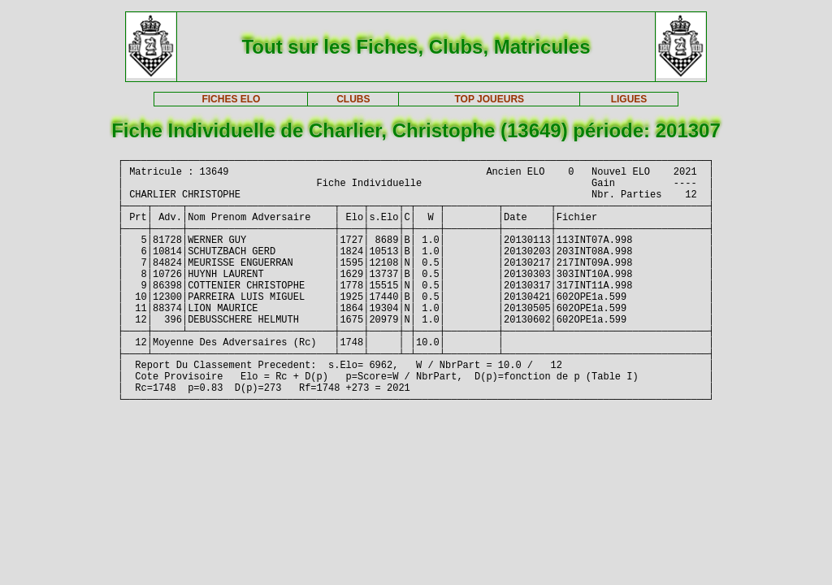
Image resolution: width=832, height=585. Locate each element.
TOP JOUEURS (490, 99)
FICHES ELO (231, 99)
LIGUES (629, 99)
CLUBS (353, 99)
